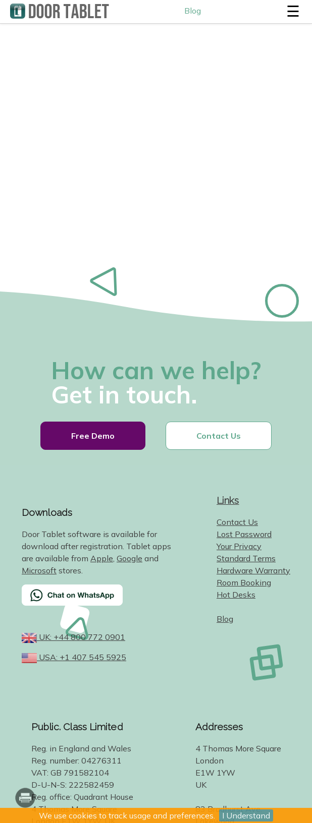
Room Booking (244, 582)
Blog (192, 11)
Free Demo (93, 436)
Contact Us (218, 436)
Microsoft (39, 570)
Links (228, 500)
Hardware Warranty (253, 570)
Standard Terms (246, 558)
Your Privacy (239, 546)
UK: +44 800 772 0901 (81, 637)
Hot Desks (236, 595)
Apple (101, 558)
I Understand (246, 815)
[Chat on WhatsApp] (97, 601)
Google (129, 558)
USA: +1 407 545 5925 (81, 657)
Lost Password (244, 534)
